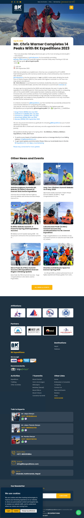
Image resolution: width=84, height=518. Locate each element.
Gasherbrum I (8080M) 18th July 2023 (27, 115)
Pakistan (57, 340)
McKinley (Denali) (38, 379)
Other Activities (16, 376)
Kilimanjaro (36, 376)
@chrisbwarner (34, 57)
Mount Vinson (37, 384)
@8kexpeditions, (34, 103)
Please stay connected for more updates (27, 147)
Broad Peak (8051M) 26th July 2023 (26, 117)
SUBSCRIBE (63, 487)
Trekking (13, 373)
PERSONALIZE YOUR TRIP (68, 2)
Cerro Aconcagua (38, 373)
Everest (61, 85)
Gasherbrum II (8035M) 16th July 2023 (27, 114)
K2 (65, 85)
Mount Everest (37, 370)
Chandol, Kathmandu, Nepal (28, 465)
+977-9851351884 (24, 445)
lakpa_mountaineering (36, 143)
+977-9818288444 (29, 407)
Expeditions (14, 370)
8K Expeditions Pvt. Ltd (22, 143)
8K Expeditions (54, 513)
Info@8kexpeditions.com (28, 139)
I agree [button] (8, 511)
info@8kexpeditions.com (28, 455)
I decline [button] (16, 511)
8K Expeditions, (18, 108)
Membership (56, 2)
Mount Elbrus (37, 381)
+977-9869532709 (29, 419)
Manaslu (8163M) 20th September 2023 (27, 119)
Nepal (56, 337)
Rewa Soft (44, 515)
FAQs (50, 2)
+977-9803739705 (29, 430)
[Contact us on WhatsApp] (78, 512)
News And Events (42, 2)
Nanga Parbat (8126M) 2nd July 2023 (25, 112)
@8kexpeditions (55, 123)
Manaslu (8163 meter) (20, 59)
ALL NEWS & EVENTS (42, 287)
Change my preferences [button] (28, 511)
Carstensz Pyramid (39, 387)
